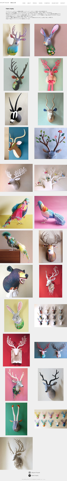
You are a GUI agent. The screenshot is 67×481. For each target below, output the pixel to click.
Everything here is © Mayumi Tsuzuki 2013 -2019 (33, 479)
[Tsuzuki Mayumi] (29, 472)
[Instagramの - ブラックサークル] (29, 475)
